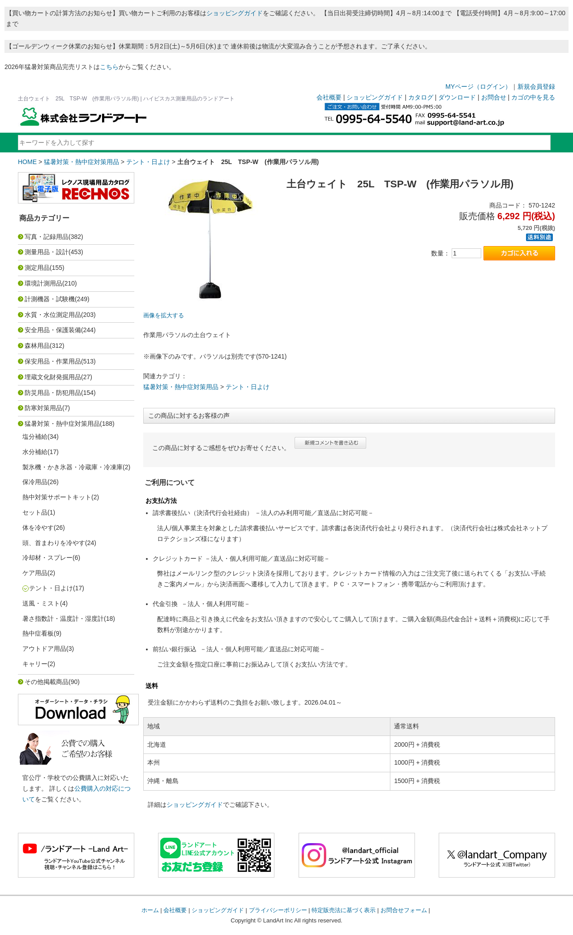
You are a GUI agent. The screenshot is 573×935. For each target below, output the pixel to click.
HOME (27, 161)
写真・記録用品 (46, 236)
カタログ (420, 97)
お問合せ (493, 97)
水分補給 (34, 451)
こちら (109, 66)
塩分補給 (34, 436)
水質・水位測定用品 (53, 314)
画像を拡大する (163, 315)
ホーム (150, 910)
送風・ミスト (41, 603)
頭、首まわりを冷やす (53, 542)
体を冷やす (38, 527)
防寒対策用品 (43, 407)
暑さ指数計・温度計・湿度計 (63, 618)
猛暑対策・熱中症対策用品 (81, 161)
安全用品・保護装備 (53, 329)
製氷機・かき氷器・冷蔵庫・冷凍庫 (72, 467)
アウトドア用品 (44, 648)
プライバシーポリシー (278, 910)
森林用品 (37, 345)
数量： (440, 253)
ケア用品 (34, 572)
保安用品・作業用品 (53, 361)
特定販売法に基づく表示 (344, 910)
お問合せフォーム (404, 910)
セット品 (34, 512)
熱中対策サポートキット (56, 497)
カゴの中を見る (533, 97)
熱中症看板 (38, 633)
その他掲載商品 (46, 681)
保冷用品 (34, 481)
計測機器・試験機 (50, 299)
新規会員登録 (536, 86)
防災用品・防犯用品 (53, 392)
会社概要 (329, 97)
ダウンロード (457, 97)
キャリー (34, 663)
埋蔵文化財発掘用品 (53, 377)
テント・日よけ (148, 161)
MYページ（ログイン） (478, 86)
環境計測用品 (43, 283)
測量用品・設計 (46, 251)
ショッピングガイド (234, 13)
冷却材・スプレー (47, 557)
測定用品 (37, 267)
